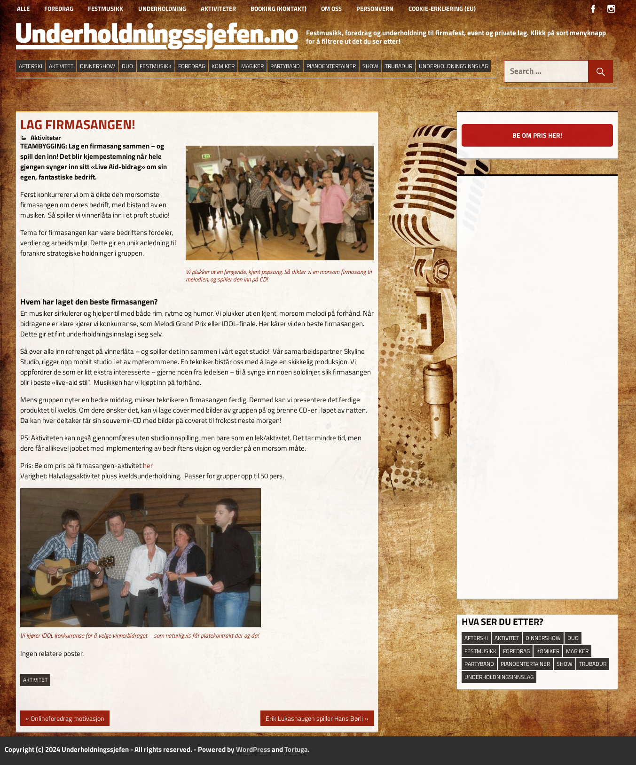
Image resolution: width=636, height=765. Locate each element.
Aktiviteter (218, 8)
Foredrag (58, 8)
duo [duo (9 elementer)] (127, 66)
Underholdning (162, 8)
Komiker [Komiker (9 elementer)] (223, 66)
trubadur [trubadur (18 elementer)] (398, 66)
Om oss (331, 8)
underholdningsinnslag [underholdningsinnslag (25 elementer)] (453, 66)
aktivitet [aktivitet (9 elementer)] (61, 66)
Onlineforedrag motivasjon (67, 719)
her (148, 465)
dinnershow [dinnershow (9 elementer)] (97, 66)
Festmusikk (105, 8)
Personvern (374, 8)
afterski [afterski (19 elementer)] (30, 66)
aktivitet (35, 679)
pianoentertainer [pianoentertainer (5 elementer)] (331, 66)
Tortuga (296, 749)
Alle (23, 8)
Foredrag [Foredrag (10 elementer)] (191, 66)
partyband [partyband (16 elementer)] (285, 66)
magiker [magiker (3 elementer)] (252, 66)
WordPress (253, 749)
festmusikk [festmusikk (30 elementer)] (156, 66)
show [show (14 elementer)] (370, 66)
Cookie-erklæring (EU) (442, 8)
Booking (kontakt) (278, 8)
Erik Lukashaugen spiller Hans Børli (314, 719)
